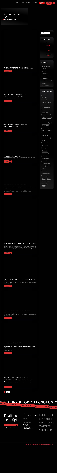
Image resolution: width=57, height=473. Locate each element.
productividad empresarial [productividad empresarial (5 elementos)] (46, 163)
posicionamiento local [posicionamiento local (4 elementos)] (45, 158)
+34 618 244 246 (26, 420)
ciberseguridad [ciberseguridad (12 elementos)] (44, 112)
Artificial (43, 68)
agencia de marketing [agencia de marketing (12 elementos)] (45, 94)
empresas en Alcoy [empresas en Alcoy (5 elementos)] (45, 122)
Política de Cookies (35, 444)
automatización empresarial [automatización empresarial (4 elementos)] (46, 107)
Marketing (27, 241)
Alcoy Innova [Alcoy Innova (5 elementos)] (44, 102)
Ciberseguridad (44, 73)
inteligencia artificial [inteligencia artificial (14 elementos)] (45, 127)
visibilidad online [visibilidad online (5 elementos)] (44, 183)
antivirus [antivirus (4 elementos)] (49, 102)
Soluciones (22, 2)
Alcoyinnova (22, 241)
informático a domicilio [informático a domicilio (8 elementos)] (45, 125)
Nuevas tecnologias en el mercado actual (14, 126)
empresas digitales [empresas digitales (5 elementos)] (45, 120)
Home (4, 19)
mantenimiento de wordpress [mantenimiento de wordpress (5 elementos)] (46, 130)
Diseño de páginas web (45, 76)
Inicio (17, 2)
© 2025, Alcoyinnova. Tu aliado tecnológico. (45, 444)
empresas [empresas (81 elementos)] (49, 117)
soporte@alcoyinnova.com (31, 415)
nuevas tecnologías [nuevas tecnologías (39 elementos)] (45, 153)
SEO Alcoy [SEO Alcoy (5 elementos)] (43, 178)
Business (43, 71)
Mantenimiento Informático (46, 80)
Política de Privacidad (28, 444)
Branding (27, 377)
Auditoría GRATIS (41, 3)
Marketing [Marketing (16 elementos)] (43, 140)
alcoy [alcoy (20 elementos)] (46, 97)
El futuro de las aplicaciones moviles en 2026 (16, 67)
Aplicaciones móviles (45, 66)
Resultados (28, 2)
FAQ (53, 444)
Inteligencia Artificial (45, 78)
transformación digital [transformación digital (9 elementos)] (45, 181)
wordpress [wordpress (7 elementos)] (43, 186)
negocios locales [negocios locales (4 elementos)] (44, 150)
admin (5, 94)
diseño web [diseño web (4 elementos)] (43, 117)
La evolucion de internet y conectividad (14, 96)
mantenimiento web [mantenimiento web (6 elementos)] (45, 135)
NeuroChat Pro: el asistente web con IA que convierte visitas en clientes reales (49, 54)
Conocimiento (34, 2)
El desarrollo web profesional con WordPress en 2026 (49, 49)
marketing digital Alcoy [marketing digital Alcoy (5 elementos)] (45, 145)
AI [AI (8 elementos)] (42, 97)
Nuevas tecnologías (23, 94)
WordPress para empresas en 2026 (12, 156)
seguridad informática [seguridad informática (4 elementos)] (45, 173)
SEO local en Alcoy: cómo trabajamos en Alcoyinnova (18, 313)
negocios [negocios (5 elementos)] (43, 148)
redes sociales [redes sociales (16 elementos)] (44, 168)
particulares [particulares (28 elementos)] (44, 155)
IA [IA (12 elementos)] (50, 122)
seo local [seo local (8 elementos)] (48, 178)
